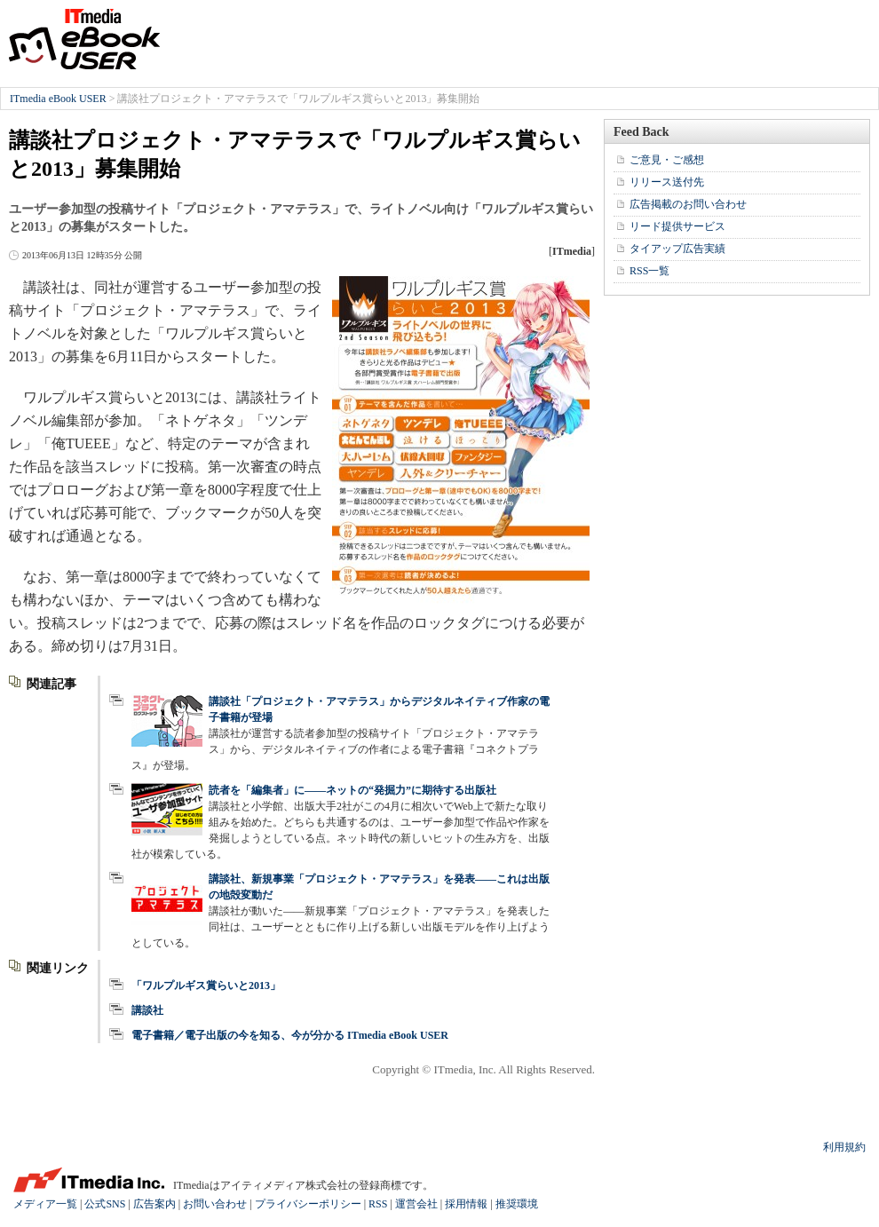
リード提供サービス (677, 226)
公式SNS (104, 1204)
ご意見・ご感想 (667, 160)
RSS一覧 (649, 271)
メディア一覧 (45, 1204)
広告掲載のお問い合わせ (688, 204)
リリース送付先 (667, 182)
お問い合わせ (215, 1204)
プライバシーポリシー (308, 1204)
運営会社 (416, 1204)
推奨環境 (516, 1204)
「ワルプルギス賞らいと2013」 (206, 985)
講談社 (147, 1010)
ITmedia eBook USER (84, 39)
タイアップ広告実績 (677, 248)
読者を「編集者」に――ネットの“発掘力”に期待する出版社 (352, 790)
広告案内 (154, 1204)
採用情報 (466, 1204)
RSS (377, 1204)
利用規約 (844, 1147)
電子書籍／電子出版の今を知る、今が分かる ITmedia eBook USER (289, 1035)
